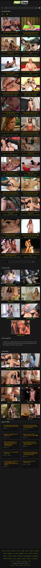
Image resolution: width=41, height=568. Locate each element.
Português (21, 553)
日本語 (22, 550)
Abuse (21, 565)
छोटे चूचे (30, 175)
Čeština (5, 553)
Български (34, 558)
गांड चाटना (25, 155)
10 (29, 261)
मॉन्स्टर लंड (9, 195)
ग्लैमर (9, 175)
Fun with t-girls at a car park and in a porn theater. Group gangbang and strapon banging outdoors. (11, 463)
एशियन (35, 115)
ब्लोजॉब (11, 35)
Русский (10, 556)
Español (24, 558)
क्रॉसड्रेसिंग (30, 35)
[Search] (37, 8)
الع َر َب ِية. (15, 553)
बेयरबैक (17, 55)
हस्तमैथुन (18, 237)
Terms (16, 565)
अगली (33, 261)
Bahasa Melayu (28, 556)
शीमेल (3, 35)
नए (2, 14)
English (18, 558)
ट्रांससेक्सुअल (17, 35)
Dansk (31, 550)
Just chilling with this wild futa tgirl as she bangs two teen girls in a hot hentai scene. (30, 426)
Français (18, 561)
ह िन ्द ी (12, 561)
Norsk (8, 550)
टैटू (14, 237)
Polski (30, 553)
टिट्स (38, 135)
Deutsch (29, 558)
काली (32, 55)
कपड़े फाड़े (35, 237)
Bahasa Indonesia (7, 558)
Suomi (27, 550)
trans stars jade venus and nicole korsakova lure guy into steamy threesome (30, 443)
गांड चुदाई (9, 155)
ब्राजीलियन (35, 195)
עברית (26, 553)
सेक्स (27, 135)
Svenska (5, 556)
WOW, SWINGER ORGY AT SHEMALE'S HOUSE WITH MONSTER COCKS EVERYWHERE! (10, 443)
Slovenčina (20, 556)
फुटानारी (24, 35)
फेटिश (7, 35)
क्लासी (30, 115)
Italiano (14, 556)
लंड (38, 35)
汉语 (30, 561)
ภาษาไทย (13, 550)
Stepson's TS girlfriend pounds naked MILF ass (11, 435)
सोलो (25, 195)
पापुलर (7, 14)
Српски (3, 550)
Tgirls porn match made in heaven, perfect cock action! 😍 (30, 435)
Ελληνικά (36, 550)
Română (35, 553)
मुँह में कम (11, 257)
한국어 (18, 550)
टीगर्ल (8, 55)
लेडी (19, 257)
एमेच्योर (10, 237)
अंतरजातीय (12, 55)
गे (22, 214)
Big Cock (14, 195)
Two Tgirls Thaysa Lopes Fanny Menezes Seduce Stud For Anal (11, 426)
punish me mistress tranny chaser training (29, 462)
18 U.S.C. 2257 (27, 565)
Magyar (9, 553)
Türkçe (14, 558)
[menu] (2, 8)
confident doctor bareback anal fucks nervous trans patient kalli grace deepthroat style (30, 453)
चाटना (34, 155)
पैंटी (38, 115)
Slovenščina (24, 561)
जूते (28, 55)
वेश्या (9, 135)
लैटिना (12, 75)
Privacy (12, 565)
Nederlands (35, 556)
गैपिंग (16, 95)
